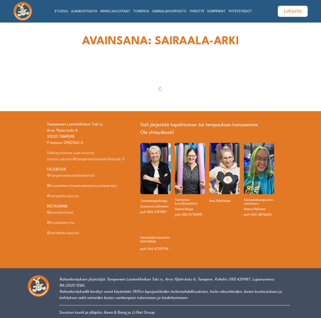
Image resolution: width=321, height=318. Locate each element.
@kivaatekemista (61, 223)
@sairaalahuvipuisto (63, 196)
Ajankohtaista (84, 11)
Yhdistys (197, 11)
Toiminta (141, 11)
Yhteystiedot (240, 11)
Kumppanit (216, 11)
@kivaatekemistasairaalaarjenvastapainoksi (82, 186)
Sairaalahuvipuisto (169, 11)
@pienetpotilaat (60, 212)
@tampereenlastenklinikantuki (71, 176)
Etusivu (61, 11)
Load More (160, 89)
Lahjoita (293, 11)
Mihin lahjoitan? (115, 11)
